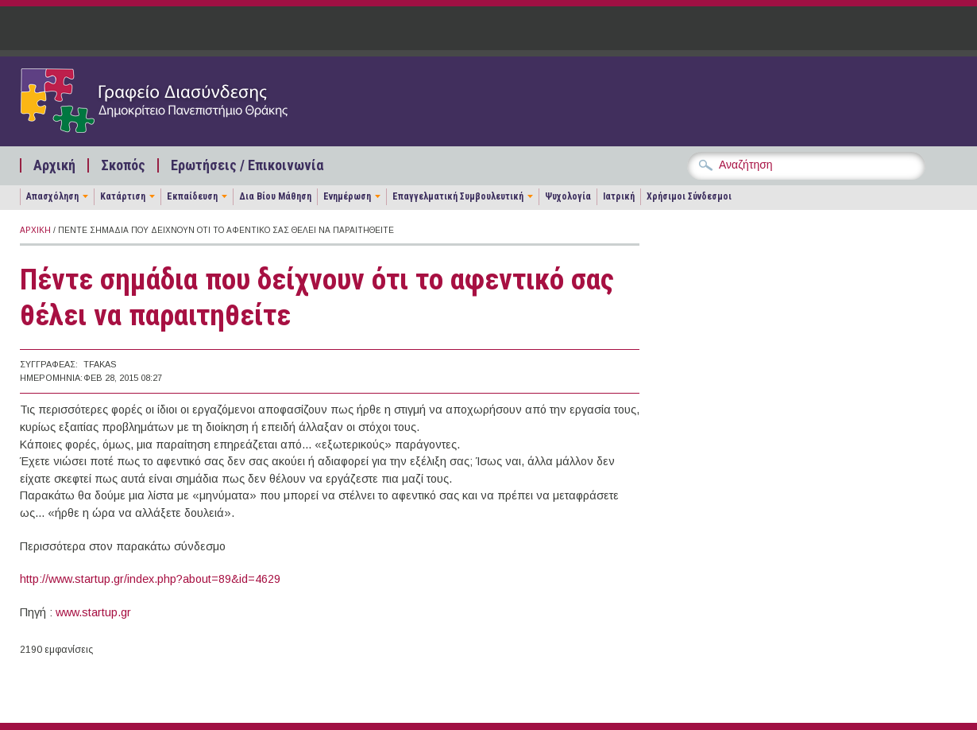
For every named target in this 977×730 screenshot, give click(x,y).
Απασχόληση (52, 196)
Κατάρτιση (122, 196)
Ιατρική (619, 196)
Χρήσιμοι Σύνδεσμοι (689, 196)
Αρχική (54, 165)
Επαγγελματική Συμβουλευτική (457, 196)
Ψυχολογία (568, 196)
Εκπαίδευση (192, 196)
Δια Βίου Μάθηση (275, 196)
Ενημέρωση (347, 196)
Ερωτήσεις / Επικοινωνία (247, 165)
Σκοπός (123, 165)
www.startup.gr (93, 612)
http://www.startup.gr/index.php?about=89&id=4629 (150, 579)
